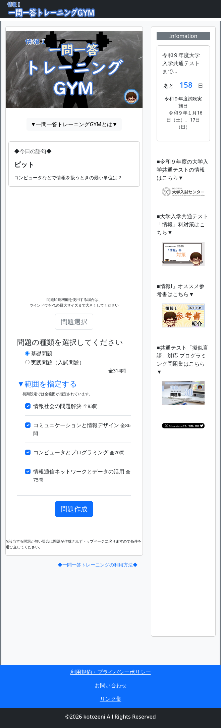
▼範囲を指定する (47, 384)
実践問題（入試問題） (58, 362)
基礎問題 (41, 353)
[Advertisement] (74, 234)
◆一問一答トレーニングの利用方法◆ (97, 564)
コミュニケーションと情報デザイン (81, 429)
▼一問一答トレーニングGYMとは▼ (74, 124)
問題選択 (74, 321)
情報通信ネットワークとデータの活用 (81, 475)
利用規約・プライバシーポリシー (110, 672)
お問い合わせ (111, 685)
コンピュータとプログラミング (78, 452)
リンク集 (110, 698)
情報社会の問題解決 (65, 406)
